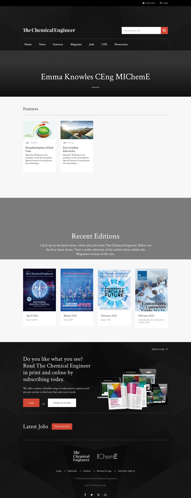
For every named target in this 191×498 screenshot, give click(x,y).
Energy (71, 142)
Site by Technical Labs (95, 481)
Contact (87, 468)
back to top (158, 348)
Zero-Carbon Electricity (76, 147)
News (38, 44)
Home (27, 44)
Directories (107, 44)
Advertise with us (127, 468)
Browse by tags (104, 468)
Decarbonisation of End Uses (38, 148)
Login (164, 3)
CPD (92, 44)
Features (52, 44)
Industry (34, 142)
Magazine (69, 44)
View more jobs (63, 423)
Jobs (82, 44)
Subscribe (148, 3)
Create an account (62, 401)
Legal (57, 468)
